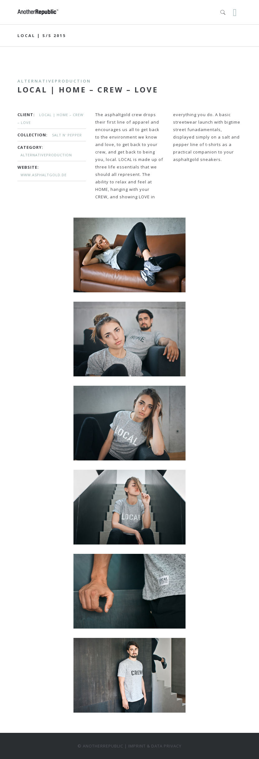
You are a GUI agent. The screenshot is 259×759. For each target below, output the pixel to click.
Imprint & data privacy (154, 746)
